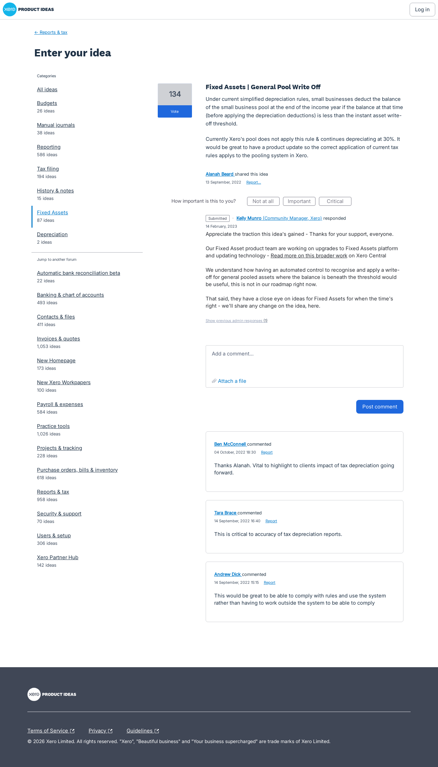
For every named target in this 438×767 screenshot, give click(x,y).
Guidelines (144, 731)
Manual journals (56, 125)
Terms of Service (52, 731)
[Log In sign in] (422, 9)
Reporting (49, 147)
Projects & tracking (59, 448)
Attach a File (232, 381)
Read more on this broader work (309, 255)
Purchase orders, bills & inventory (77, 470)
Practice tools (53, 426)
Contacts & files (56, 316)
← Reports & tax (50, 32)
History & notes (55, 190)
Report (267, 452)
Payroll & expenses (60, 404)
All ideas (47, 89)
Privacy (102, 731)
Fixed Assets (52, 212)
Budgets (47, 103)
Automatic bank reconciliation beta (78, 273)
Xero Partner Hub (57, 557)
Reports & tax (53, 491)
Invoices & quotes (58, 338)
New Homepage (56, 360)
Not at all (266, 202)
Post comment (379, 406)
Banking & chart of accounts (70, 295)
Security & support (59, 513)
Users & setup (54, 535)
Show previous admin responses (237, 320)
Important (301, 202)
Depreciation (52, 234)
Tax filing (48, 168)
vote (175, 111)
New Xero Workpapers (64, 382)
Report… (253, 182)
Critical (339, 202)
